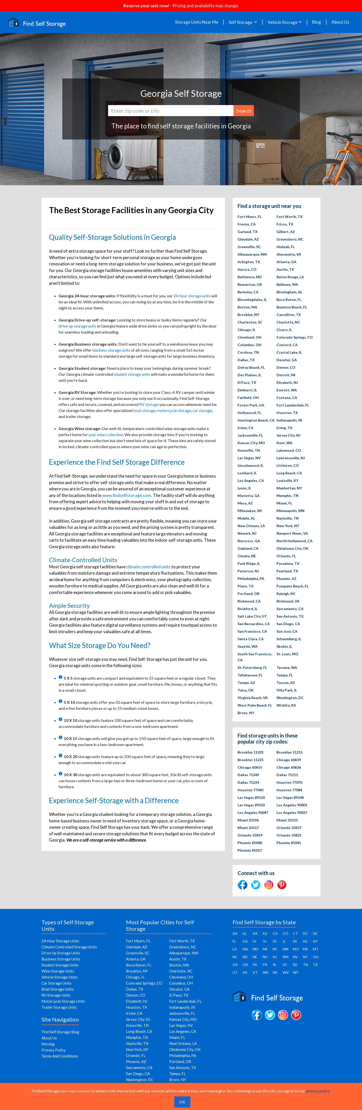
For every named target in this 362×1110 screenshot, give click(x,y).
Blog (316, 22)
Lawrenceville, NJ (291, 458)
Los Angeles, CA (251, 480)
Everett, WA (287, 390)
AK (235, 933)
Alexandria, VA (289, 254)
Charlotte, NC (288, 322)
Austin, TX (285, 269)
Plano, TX (246, 586)
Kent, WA (284, 443)
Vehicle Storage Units (59, 977)
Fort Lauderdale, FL (293, 405)
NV (295, 957)
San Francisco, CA (252, 631)
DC (305, 933)
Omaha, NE (247, 556)
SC (285, 964)
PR (265, 964)
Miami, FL (284, 503)
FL (234, 941)
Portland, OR (248, 593)
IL (284, 941)
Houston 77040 (250, 790)
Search (243, 111)
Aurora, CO (247, 269)
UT (235, 972)
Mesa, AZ (245, 503)
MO (296, 949)
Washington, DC (290, 698)
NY (305, 957)
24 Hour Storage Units (60, 941)
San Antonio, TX (290, 616)
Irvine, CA (245, 428)
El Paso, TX (247, 382)
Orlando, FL (286, 556)
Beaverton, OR (250, 284)
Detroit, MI (286, 375)
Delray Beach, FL (251, 367)
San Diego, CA (288, 624)
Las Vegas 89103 (251, 805)
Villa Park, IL (287, 690)
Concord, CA (287, 345)
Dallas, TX (246, 360)
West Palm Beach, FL (255, 705)
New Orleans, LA (251, 526)
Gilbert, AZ (286, 231)
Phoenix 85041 (289, 843)
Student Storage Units (59, 965)
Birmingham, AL (289, 292)
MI (275, 949)
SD (295, 964)
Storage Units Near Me (196, 22)
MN (285, 949)
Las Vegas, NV (249, 458)
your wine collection (105, 434)
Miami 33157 (248, 827)
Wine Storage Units (57, 971)
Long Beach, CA (289, 473)
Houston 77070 (289, 782)
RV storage (149, 404)
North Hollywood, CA (294, 541)
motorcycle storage (174, 410)
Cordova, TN (248, 352)
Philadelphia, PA (251, 578)
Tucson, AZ (286, 682)
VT (255, 972)
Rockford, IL (247, 609)
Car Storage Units (56, 983)
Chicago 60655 (250, 767)
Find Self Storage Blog (60, 1032)
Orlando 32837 (289, 827)
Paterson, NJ (248, 571)
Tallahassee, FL (250, 675)
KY (315, 941)
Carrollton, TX (289, 314)
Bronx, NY (246, 713)
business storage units (111, 350)
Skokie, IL (284, 646)
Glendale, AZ (248, 239)
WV (286, 972)
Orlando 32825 (289, 835)
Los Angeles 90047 (253, 812)
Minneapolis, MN (290, 510)
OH (316, 957)
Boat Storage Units (57, 989)
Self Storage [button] (241, 22)
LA (235, 949)
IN (295, 941)
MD (255, 949)
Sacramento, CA (290, 609)
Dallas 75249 (248, 775)
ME (265, 949)
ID (275, 941)
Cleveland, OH (249, 337)
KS (305, 941)
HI (254, 941)
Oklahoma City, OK (292, 548)
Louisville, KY (287, 480)
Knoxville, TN (249, 450)
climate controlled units (148, 566)
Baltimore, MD (250, 277)
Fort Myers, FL (249, 216)
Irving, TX (284, 428)
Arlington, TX (249, 262)
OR (245, 964)
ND (245, 957)
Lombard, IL (247, 473)
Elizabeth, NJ (287, 382)
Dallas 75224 (248, 782)
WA (265, 972)
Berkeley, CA (248, 292)
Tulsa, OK (246, 690)
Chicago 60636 (289, 767)
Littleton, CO (288, 465)
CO (285, 933)
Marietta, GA (249, 495)
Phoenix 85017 (250, 850)
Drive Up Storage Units (60, 953)
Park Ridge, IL (249, 563)
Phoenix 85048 (250, 843)
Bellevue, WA (287, 284)
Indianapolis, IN (289, 420)
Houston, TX (287, 412)
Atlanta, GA (286, 262)
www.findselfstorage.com (126, 495)
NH (265, 957)
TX (315, 964)
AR (255, 933)
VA (245, 972)
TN (305, 964)
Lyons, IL (244, 488)
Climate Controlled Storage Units (69, 947)
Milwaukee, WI (250, 510)
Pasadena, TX (288, 563)
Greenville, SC (249, 247)
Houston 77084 (289, 790)
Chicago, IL (246, 330)
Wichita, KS (286, 705)
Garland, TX (248, 231)
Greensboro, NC (290, 239)
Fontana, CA (287, 397)
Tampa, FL (285, 675)
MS (305, 949)
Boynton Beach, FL (292, 307)
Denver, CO (286, 367)
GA (245, 941)
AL (245, 933)
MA (245, 949)
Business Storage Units (60, 959)
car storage (202, 410)
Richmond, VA (288, 601)
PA (255, 964)
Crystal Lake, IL (289, 352)
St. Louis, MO (287, 654)
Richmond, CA (249, 601)
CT (295, 933)
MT (316, 949)
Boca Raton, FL (289, 299)
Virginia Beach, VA (253, 698)
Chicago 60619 (289, 760)
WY (296, 972)
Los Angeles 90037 (292, 812)
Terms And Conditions (59, 1056)
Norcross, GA (249, 541)
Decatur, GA (287, 360)
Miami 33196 (248, 820)
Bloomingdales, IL (252, 299)
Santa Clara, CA (251, 639)
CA (275, 933)
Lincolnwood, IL (250, 465)
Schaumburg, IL (289, 639)
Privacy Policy (53, 1050)
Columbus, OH (249, 345)
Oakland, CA (248, 548)
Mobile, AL (246, 518)
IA (264, 941)
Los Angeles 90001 (292, 805)
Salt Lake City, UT (252, 616)
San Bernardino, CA (254, 624)
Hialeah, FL (286, 247)
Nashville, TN (288, 518)
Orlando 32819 (250, 835)
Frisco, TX (285, 224)
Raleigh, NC (286, 593)
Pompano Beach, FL (292, 586)
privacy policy (318, 1090)
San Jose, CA (287, 631)
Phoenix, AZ (286, 578)
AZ (265, 933)
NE (255, 957)
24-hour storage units (191, 295)
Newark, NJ (247, 533)
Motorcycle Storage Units (63, 1001)
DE (315, 933)
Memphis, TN (287, 495)
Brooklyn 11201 (250, 752)
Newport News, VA (292, 533)
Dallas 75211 (287, 775)
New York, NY (288, 526)
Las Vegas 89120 (251, 797)
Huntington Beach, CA (256, 420)
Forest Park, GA (251, 405)
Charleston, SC (250, 322)
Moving (48, 1044)
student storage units (132, 374)
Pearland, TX (287, 571)
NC (235, 957)
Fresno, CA (247, 224)
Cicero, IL (284, 330)
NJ (275, 957)
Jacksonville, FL (250, 435)
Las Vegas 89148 (290, 797)
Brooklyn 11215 (289, 752)
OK (235, 964)
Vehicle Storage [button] (282, 22)
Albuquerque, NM (252, 254)
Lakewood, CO (289, 450)
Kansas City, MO (251, 443)
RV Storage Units (55, 995)
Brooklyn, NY (248, 314)
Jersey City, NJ (288, 435)
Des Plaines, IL (249, 375)
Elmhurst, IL (247, 390)
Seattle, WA (248, 646)
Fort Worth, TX (290, 216)
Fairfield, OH (248, 397)
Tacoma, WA (287, 667)
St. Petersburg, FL (252, 667)
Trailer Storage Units (59, 1007)
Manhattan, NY (289, 488)
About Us (340, 22)
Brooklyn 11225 (250, 760)
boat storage (144, 410)
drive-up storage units (77, 325)
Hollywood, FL (249, 412)
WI (275, 972)
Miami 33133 (287, 820)
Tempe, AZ (246, 682)
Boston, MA (247, 307)
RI (274, 964)
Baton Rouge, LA (290, 277)
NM (285, 957)
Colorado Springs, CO (295, 337)
